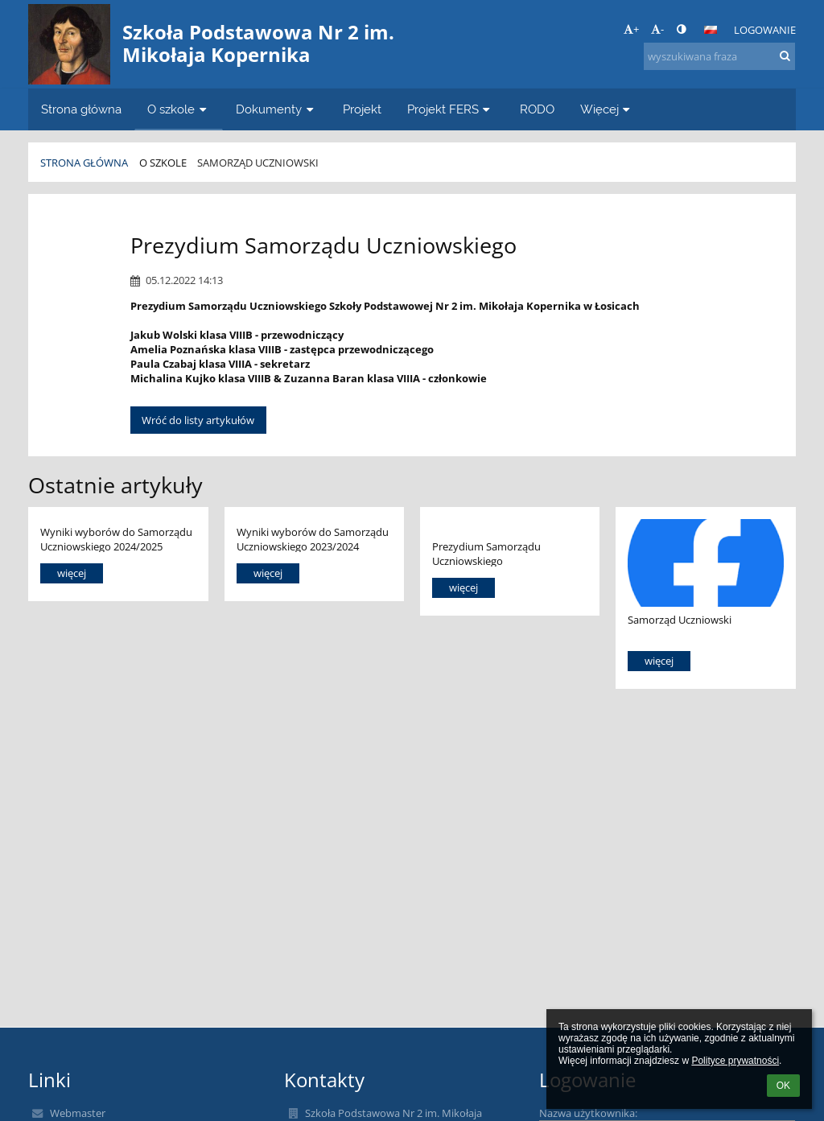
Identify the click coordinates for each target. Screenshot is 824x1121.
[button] (710, 29)
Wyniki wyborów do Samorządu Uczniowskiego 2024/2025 (116, 539)
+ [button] (631, 29)
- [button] (657, 29)
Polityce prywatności (735, 1060)
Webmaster (77, 1113)
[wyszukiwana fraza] (719, 56)
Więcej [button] (607, 109)
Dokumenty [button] (276, 109)
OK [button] (783, 1085)
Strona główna (84, 162)
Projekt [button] (362, 109)
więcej (71, 573)
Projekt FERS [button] (450, 109)
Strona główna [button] (81, 109)
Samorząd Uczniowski (258, 162)
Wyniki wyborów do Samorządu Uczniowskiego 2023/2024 (313, 539)
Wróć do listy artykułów (198, 420)
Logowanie (765, 30)
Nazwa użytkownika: (588, 1113)
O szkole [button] (178, 109)
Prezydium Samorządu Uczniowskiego (486, 553)
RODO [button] (537, 109)
